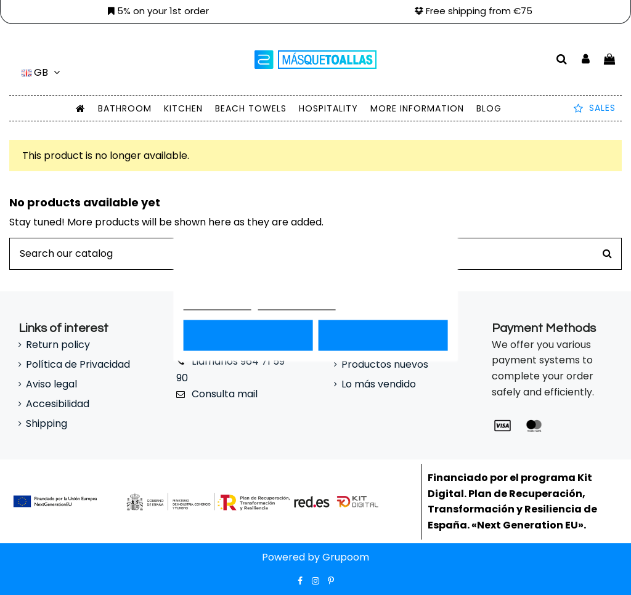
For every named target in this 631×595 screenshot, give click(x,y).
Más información (217, 304)
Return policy (58, 345)
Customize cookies (297, 304)
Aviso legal (51, 384)
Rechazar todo (248, 336)
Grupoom (345, 557)
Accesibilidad (57, 404)
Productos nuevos (384, 364)
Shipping (46, 423)
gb (42, 72)
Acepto (382, 336)
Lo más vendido (378, 384)
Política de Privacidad (78, 364)
